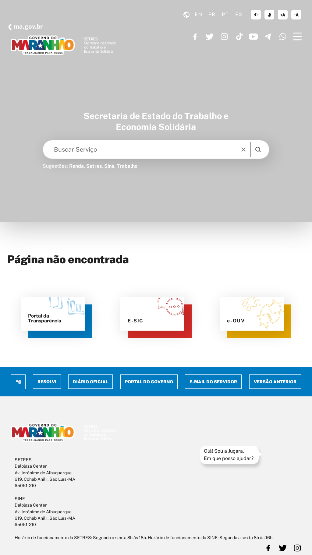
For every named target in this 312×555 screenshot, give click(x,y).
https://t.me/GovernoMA (268, 36)
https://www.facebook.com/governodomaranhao (195, 36)
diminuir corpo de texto (296, 14)
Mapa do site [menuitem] (18, 381)
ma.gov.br (27, 26)
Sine (109, 166)
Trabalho (127, 166)
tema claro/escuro (256, 14)
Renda (76, 166)
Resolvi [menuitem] (46, 381)
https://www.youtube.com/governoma (253, 36)
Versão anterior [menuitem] (275, 381)
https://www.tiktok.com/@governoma (239, 36)
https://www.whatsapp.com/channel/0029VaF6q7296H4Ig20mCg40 (282, 36)
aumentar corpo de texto (283, 14)
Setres (94, 166)
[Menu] (297, 36)
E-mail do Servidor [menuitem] (213, 381)
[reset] (243, 149)
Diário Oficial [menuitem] (90, 381)
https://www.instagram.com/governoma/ (224, 36)
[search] (258, 149)
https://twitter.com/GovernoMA (209, 36)
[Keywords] (141, 149)
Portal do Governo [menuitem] (149, 381)
